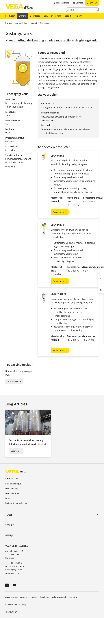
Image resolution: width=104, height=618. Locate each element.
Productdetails (59, 212)
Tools (8, 514)
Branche (22, 16)
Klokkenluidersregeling (15, 604)
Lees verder (16, 451)
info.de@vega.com (13, 569)
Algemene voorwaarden (16, 597)
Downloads (35, 16)
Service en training (52, 16)
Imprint (33, 597)
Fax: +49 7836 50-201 (14, 566)
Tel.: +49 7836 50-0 (13, 563)
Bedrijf (68, 16)
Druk (7, 498)
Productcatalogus (13, 483)
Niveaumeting (11, 488)
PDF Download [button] (14, 381)
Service (9, 525)
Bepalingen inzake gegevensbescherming (58, 597)
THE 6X (78, 15)
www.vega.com (12, 573)
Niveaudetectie (12, 493)
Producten (10, 16)
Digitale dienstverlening (16, 503)
